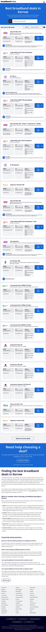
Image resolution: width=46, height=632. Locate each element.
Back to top (6, 580)
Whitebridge (33, 613)
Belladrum (3, 591)
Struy (31, 611)
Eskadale (32, 599)
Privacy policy (17, 622)
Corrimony (4, 595)
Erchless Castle (5, 599)
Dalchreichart (4, 597)
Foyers (31, 601)
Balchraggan (19, 589)
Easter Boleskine (34, 597)
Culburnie (32, 595)
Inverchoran (33, 603)
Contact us (23, 619)
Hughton (18, 603)
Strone (17, 611)
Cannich (32, 593)
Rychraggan (4, 611)
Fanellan (3, 601)
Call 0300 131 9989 (23, 461)
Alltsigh (17, 587)
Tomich (17, 613)
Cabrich (3, 593)
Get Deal (39, 38)
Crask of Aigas (19, 595)
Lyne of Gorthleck (34, 607)
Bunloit (31, 591)
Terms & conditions (34, 619)
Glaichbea (3, 603)
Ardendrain (32, 587)
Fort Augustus (19, 601)
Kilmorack (32, 605)
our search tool (33, 490)
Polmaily (3, 609)
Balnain (31, 589)
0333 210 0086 (33, 625)
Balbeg (3, 589)
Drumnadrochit (19, 597)
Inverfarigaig (4, 605)
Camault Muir (19, 593)
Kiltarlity (3, 607)
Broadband (22, 5)
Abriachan (3, 587)
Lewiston (18, 607)
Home (17, 5)
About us (11, 619)
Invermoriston (19, 605)
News (29, 622)
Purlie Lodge (19, 609)
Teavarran (3, 613)
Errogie (17, 599)
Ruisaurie (32, 609)
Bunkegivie (18, 591)
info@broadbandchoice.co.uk (18, 625)
